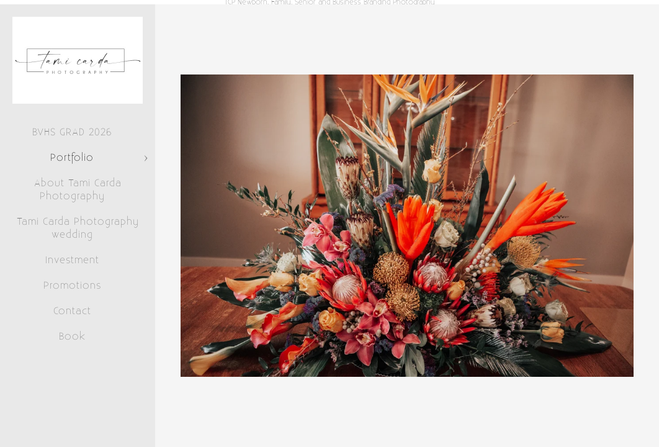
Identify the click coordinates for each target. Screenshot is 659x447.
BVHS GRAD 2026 (72, 132)
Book (72, 336)
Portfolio (72, 157)
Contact (72, 311)
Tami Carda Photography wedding (78, 228)
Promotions (72, 285)
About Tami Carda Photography (78, 189)
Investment (72, 260)
